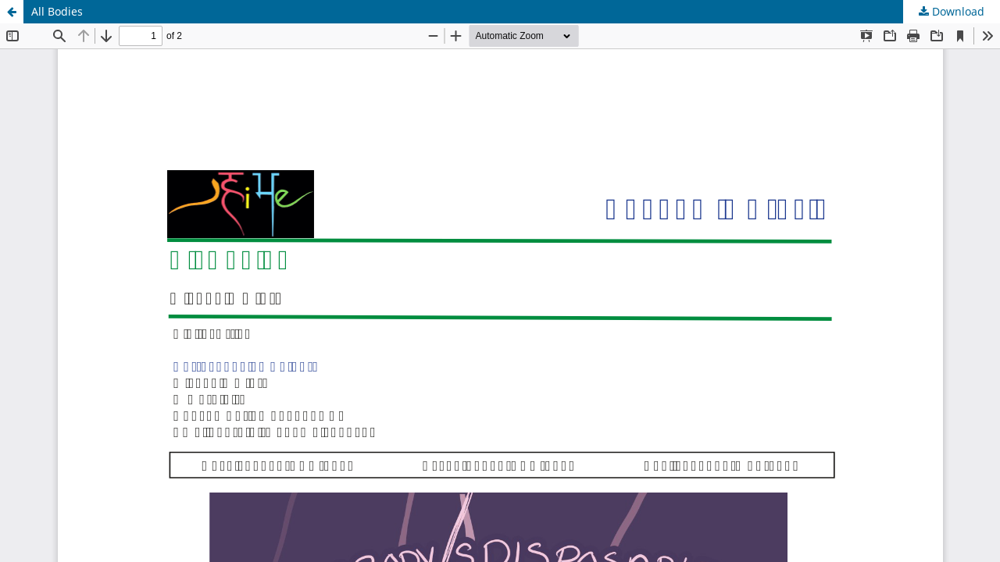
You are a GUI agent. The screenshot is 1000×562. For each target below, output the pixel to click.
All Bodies (57, 11)
